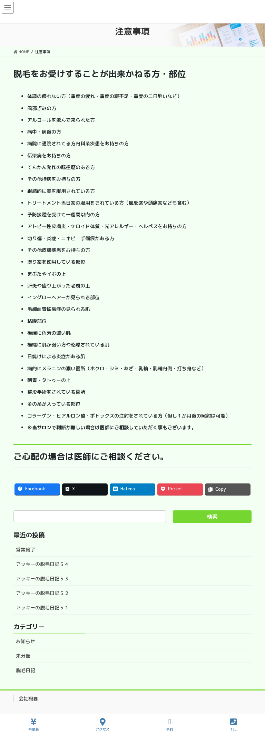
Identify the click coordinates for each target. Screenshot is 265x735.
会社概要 (28, 698)
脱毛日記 (25, 670)
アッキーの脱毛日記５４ (42, 564)
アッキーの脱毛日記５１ (42, 607)
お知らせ (25, 641)
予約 (169, 725)
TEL (233, 725)
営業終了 (25, 549)
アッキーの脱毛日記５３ (42, 578)
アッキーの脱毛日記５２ (42, 593)
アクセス (102, 725)
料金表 (33, 725)
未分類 (23, 656)
